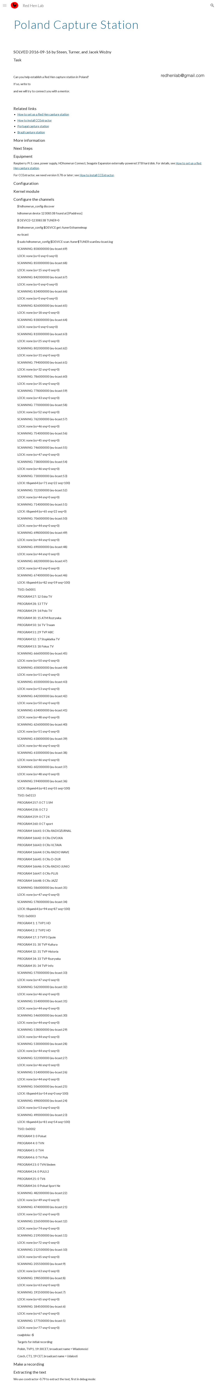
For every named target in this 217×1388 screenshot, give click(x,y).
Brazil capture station (31, 132)
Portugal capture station (33, 126)
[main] (76, 24)
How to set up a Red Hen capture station (43, 114)
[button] (4, 5)
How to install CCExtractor (34, 120)
